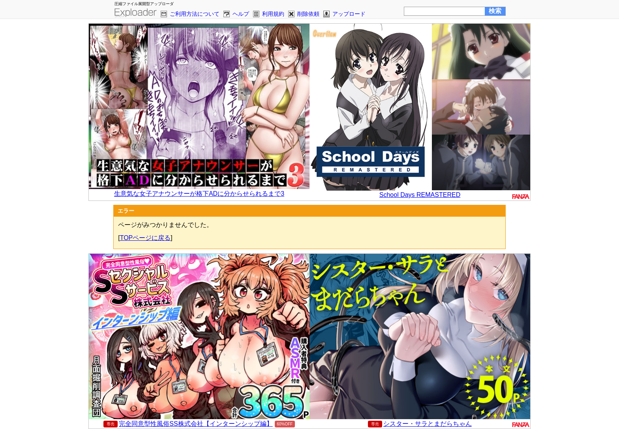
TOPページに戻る (145, 237)
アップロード (349, 14)
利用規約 (273, 14)
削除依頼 (308, 14)
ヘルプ (241, 14)
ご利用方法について (194, 14)
